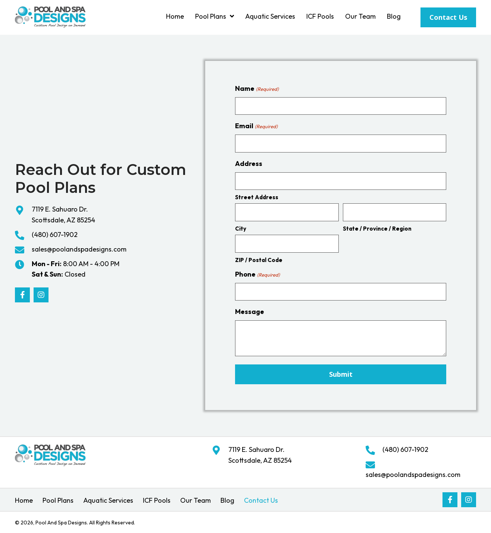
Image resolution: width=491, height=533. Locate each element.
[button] (22, 294)
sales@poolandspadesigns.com (79, 249)
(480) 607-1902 (55, 234)
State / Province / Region (377, 228)
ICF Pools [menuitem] (157, 500)
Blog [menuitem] (227, 500)
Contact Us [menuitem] (261, 500)
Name (256, 88)
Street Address (256, 197)
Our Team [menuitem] (195, 500)
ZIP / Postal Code (258, 260)
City (240, 228)
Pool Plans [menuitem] (58, 500)
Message (249, 311)
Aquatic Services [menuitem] (108, 500)
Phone (257, 274)
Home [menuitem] (24, 500)
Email (256, 125)
